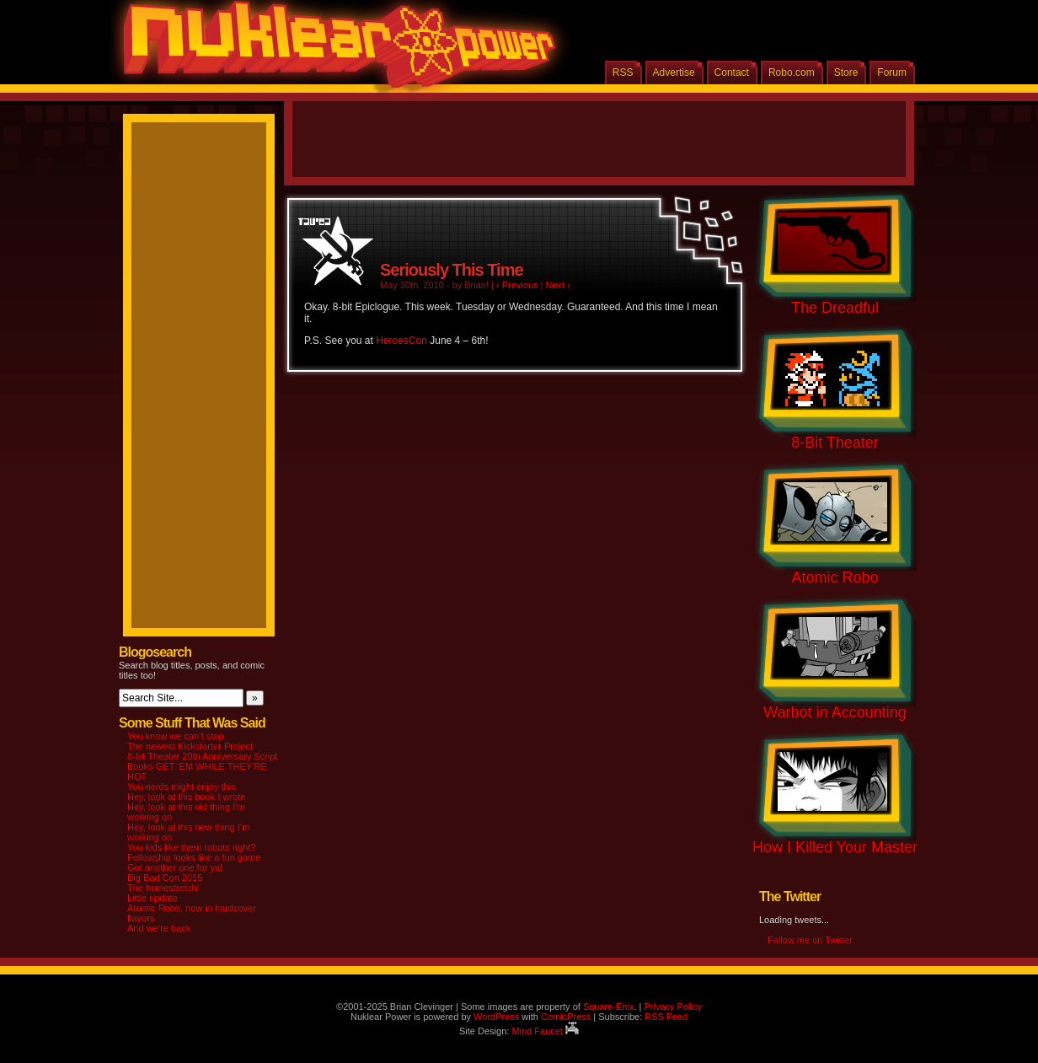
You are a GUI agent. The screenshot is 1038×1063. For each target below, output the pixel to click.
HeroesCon (401, 340)
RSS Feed (666, 1017)
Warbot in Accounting (834, 712)
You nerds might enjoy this (181, 786)
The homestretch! (163, 888)
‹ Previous (517, 285)
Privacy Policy (672, 1006)
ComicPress (566, 1017)
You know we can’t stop (175, 736)
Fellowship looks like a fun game (193, 857)
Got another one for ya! (174, 867)
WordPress (496, 1017)
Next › (558, 285)
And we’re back (158, 928)
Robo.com (791, 72)
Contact (731, 72)
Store (846, 72)
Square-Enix (608, 1006)
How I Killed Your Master (835, 847)
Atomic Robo (834, 577)
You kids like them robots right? (191, 847)
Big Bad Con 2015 (164, 877)
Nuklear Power (333, 50)
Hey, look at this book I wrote (186, 797)
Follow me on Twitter (810, 940)
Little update (152, 898)
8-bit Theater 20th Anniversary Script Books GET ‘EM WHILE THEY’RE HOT (202, 766)
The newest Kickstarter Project (190, 746)
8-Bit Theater (835, 442)
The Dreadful (835, 307)
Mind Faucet (545, 1031)
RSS (623, 72)
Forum (892, 72)
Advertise (674, 72)
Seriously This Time (451, 269)
